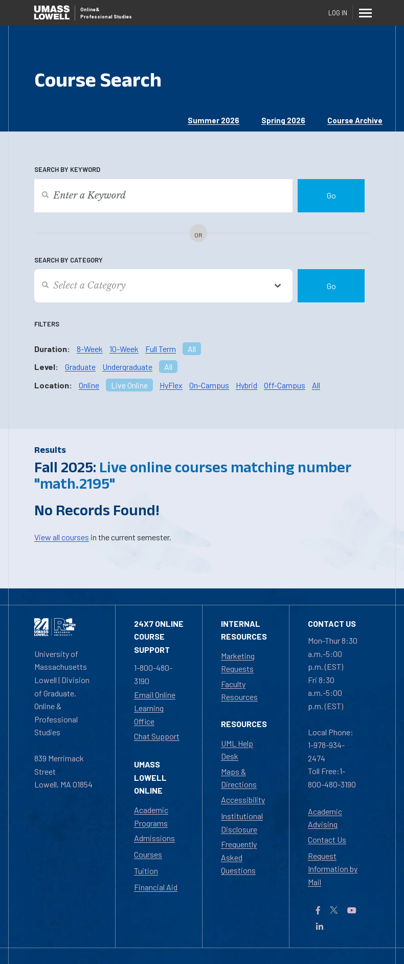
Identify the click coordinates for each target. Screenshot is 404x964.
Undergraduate (127, 366)
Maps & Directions (239, 778)
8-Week (90, 349)
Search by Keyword (67, 169)
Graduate (80, 366)
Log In (337, 13)
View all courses (61, 537)
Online (89, 385)
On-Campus (209, 385)
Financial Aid (155, 887)
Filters (46, 324)
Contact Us (327, 839)
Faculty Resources (239, 690)
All (192, 349)
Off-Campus (284, 385)
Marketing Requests (238, 662)
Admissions (154, 838)
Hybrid (246, 385)
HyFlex (171, 385)
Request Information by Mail (332, 869)
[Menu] (365, 13)
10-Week (124, 349)
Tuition (146, 870)
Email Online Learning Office (154, 708)
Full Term (160, 349)
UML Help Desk (237, 749)
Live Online (129, 385)
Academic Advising (325, 817)
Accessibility (243, 799)
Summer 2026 (213, 120)
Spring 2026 (283, 120)
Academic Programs (151, 816)
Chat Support (156, 736)
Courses (148, 854)
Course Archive (355, 120)
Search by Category (68, 260)
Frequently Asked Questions (239, 857)
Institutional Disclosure (242, 822)
